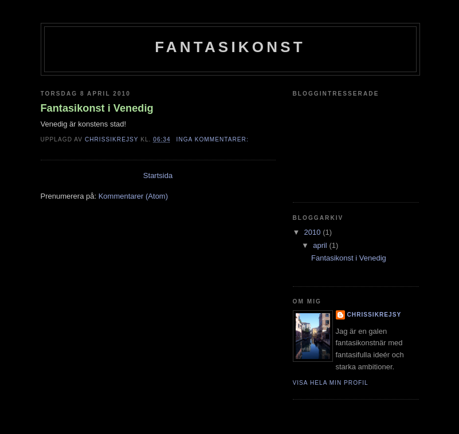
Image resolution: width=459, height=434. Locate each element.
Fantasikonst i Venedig (97, 108)
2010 (313, 232)
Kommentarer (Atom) (133, 196)
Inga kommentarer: (213, 139)
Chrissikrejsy (374, 314)
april (321, 245)
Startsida (157, 175)
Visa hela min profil (330, 383)
